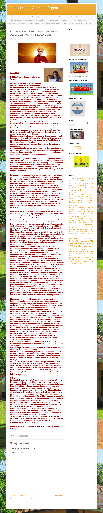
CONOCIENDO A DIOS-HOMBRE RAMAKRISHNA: (81, 193)
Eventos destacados (85, 200)
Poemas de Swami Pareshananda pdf (81, 222)
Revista (82, 241)
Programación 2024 (29, 17)
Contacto (88, 23)
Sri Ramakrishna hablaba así (50, 23)
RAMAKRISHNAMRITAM (75, 235)
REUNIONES (74, 241)
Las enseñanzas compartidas (81, 214)
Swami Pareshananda (15, 20)
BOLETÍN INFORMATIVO (79, 185)
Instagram (87, 204)
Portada (11, 17)
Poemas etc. (74, 225)
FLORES (80, 204)
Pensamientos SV (66, 20)
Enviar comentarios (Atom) (27, 499)
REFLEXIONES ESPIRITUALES (81, 238)
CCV (91, 185)
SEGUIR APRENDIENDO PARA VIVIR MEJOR (29, 438)
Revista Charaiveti (81, 17)
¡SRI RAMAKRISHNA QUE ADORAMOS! (81, 179)
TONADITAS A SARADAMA (76, 261)
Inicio (38, 495)
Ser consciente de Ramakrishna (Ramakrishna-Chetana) (81, 248)
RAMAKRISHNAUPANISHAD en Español (81, 237)
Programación (89, 227)
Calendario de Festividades (46, 17)
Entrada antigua (58, 495)
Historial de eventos (80, 20)
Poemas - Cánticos (33, 23)
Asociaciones (43, 20)
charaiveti (90, 190)
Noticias (18, 17)
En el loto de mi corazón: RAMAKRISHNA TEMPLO (81, 198)
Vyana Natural (76, 146)
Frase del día (21, 23)
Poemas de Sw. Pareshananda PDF (72, 23)
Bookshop (12, 23)
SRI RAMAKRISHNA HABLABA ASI (81, 254)
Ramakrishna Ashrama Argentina (36, 8)
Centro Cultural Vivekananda (81, 189)
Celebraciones (61, 17)
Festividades (74, 202)
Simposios (78, 250)
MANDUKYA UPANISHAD (76, 220)
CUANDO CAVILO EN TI (75, 196)
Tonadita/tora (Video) (30, 20)
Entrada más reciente (17, 495)
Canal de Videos (77, 149)
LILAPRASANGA (88, 218)
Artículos (70, 17)
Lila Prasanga (54, 20)
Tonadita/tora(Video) (87, 259)
